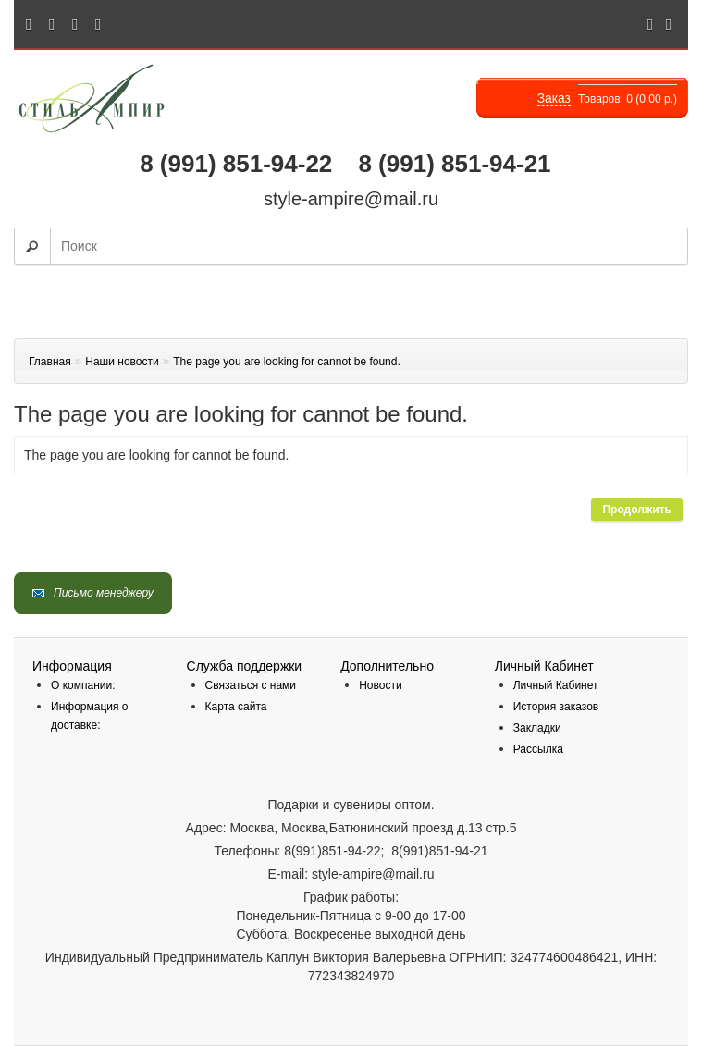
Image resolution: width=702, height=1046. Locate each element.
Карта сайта (236, 706)
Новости (380, 685)
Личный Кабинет (555, 685)
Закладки (537, 727)
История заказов (556, 706)
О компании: (83, 685)
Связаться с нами (250, 685)
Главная (50, 361)
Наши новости (121, 361)
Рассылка (538, 749)
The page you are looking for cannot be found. (286, 361)
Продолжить (636, 509)
